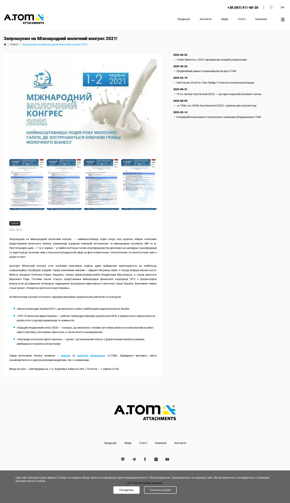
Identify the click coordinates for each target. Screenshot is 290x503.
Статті (242, 19)
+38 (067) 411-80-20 (242, 7)
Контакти (205, 19)
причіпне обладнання (91, 355)
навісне (65, 355)
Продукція (183, 19)
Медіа (224, 19)
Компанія (261, 19)
